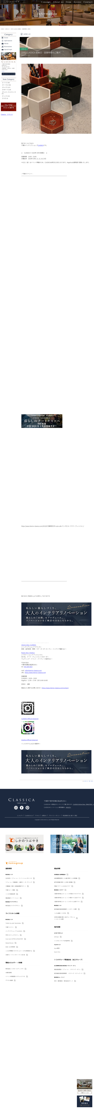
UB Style (56, 937)
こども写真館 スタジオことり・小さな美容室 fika (19, 951)
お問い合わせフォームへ (7, 74)
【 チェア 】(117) (6, 87)
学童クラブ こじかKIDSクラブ (62, 886)
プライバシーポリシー (55, 815)
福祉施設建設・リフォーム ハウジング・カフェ (67, 969)
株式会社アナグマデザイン (13, 905)
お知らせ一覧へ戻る (88, 781)
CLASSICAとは (29, 815)
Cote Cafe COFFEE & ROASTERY (14, 939)
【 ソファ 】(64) (6, 82)
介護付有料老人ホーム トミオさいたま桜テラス (67, 901)
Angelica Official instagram (29, 740)
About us (58, 2)
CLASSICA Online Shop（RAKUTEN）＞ (83, 804)
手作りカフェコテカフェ (12, 935)
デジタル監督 (9, 980)
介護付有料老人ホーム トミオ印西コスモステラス (67, 894)
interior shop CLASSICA (28, 645)
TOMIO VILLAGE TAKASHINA (13, 923)
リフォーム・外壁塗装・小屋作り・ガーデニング (19, 882)
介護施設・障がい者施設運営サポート (16, 886)
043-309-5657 (28, 667)
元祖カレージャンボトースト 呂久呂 (15, 955)
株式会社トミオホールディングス (15, 969)
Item (68, 2)
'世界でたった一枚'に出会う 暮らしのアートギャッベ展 (8, 107)
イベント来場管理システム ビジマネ (15, 976)
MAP (4, 71)
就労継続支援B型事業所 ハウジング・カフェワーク (68, 973)
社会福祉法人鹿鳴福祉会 (59, 874)
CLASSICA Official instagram (29, 719)
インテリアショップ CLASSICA (14, 931)
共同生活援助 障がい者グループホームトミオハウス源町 (64, 918)
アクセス (37, 815)
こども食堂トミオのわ (60, 913)
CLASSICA (41, 145)
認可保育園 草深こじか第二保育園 (63, 882)
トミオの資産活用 (10, 894)
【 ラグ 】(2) (5, 98)
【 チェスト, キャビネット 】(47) (9, 92)
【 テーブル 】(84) (6, 85)
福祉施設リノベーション (12, 898)
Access (77, 2)
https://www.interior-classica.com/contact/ (55, 688)
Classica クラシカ (7, 114)
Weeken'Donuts (10, 943)
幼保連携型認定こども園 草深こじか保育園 (65, 878)
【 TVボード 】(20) (6, 89)
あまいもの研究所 (10, 947)
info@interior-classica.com (33, 670)
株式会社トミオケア (58, 890)
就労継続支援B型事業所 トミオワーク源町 (65, 909)
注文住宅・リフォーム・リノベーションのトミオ (19, 878)
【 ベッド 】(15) (6, 96)
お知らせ (7, 29)
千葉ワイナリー (10, 927)
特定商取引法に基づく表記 (70, 815)
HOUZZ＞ (68, 807)
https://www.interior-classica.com (35, 672)
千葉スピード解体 (10, 890)
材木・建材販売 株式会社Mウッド (63, 981)
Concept (45, 2)
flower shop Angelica (28, 653)
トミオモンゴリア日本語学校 (62, 941)
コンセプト (20, 815)
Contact (88, 2)
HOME (2, 29)
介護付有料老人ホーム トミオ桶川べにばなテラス (67, 897)
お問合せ (44, 815)
